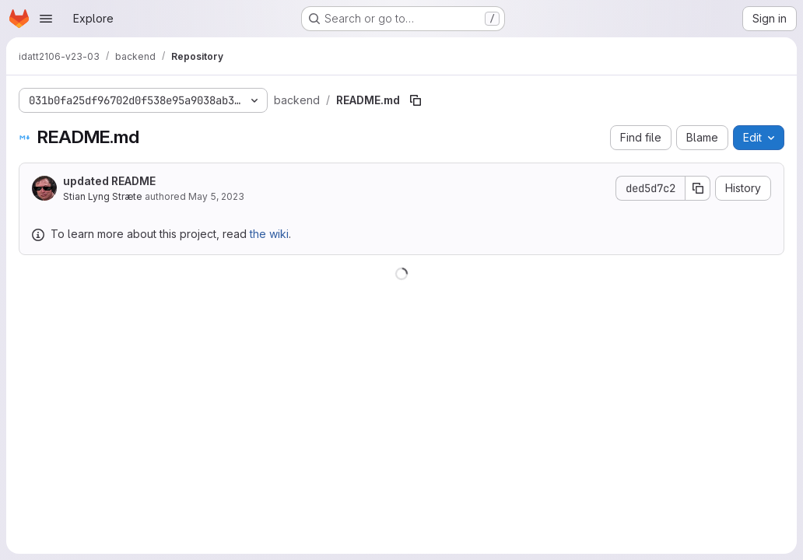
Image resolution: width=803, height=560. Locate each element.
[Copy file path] (415, 100)
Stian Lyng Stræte (102, 196)
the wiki (269, 233)
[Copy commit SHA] (698, 188)
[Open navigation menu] (45, 18)
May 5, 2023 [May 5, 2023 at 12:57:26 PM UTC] (216, 196)
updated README (109, 180)
